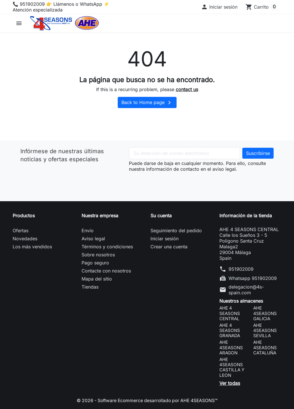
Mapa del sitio (97, 279)
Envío (88, 230)
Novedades (25, 238)
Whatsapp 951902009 (253, 278)
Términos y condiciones (107, 246)
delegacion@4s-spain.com (246, 289)
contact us (187, 89)
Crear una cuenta (168, 246)
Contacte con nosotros (106, 271)
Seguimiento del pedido (176, 230)
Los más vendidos (32, 246)
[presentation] (172, 183)
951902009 (241, 269)
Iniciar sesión (164, 238)
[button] (219, 7)
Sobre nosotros (98, 255)
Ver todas (229, 383)
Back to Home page (147, 102)
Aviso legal (93, 238)
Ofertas (20, 230)
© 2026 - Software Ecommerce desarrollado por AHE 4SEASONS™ (147, 400)
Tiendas (90, 287)
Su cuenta (161, 215)
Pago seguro (95, 263)
